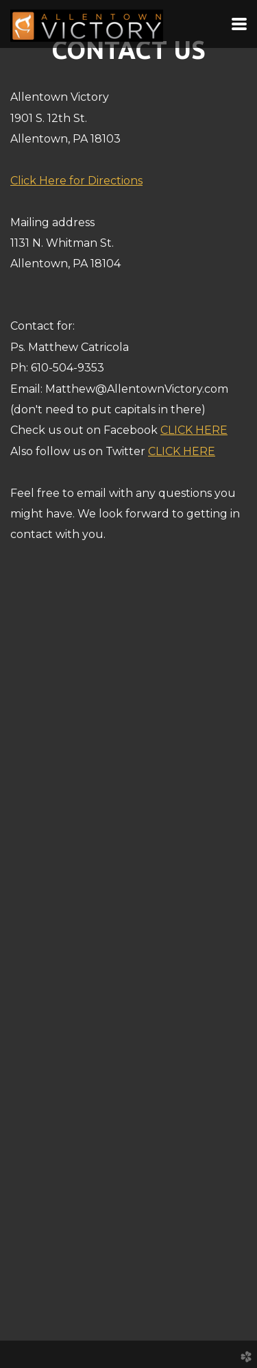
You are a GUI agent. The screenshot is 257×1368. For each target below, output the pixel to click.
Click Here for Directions (76, 180)
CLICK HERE (194, 430)
